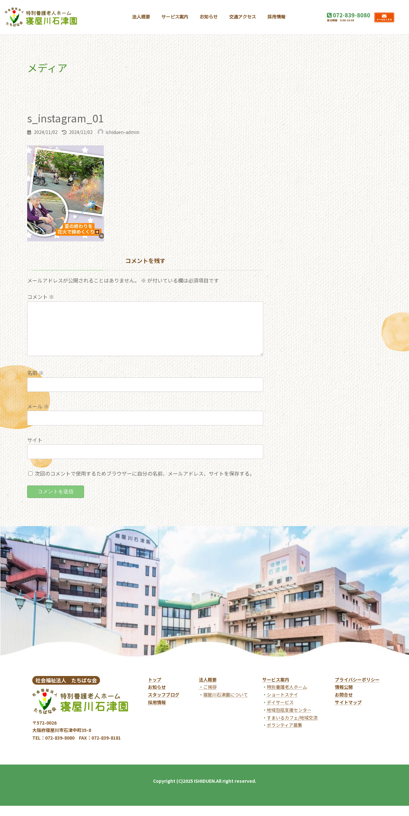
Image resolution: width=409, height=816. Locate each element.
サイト (34, 450)
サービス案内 (275, 690)
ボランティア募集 (284, 735)
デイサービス (280, 712)
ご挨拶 (208, 697)
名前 (35, 383)
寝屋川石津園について (225, 705)
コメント (40, 296)
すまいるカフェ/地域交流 (292, 728)
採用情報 (157, 712)
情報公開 (344, 697)
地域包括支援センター (289, 720)
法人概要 (208, 690)
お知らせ (157, 697)
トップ (154, 690)
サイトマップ (348, 712)
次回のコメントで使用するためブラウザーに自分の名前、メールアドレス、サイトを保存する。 (145, 483)
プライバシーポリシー (357, 690)
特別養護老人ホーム (287, 697)
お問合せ (344, 705)
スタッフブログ (163, 705)
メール (38, 416)
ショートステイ (282, 705)
